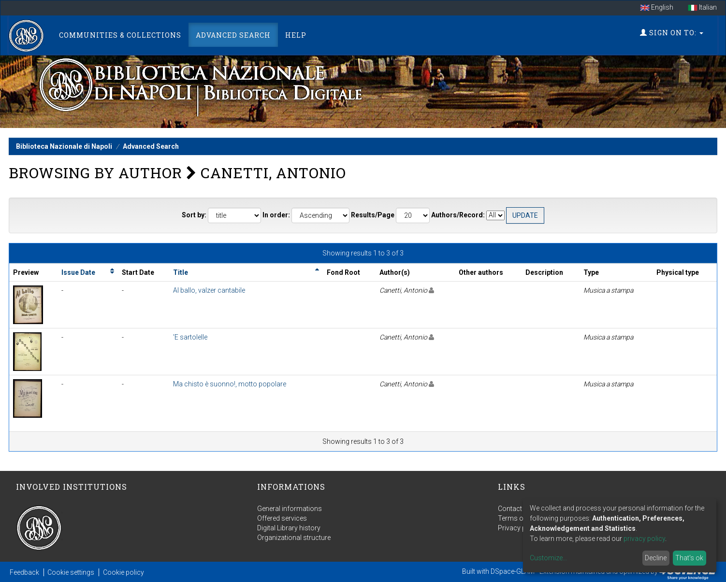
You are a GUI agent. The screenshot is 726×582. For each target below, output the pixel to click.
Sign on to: (671, 32)
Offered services (282, 518)
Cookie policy (123, 572)
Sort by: (194, 215)
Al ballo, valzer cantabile (209, 290)
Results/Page (372, 215)
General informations (289, 508)
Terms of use (518, 518)
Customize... (548, 558)
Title (180, 272)
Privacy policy (519, 528)
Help (295, 35)
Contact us (514, 508)
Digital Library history (288, 528)
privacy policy (644, 538)
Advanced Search (233, 35)
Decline (656, 558)
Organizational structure (294, 537)
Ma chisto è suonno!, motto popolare (229, 384)
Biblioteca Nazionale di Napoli (64, 146)
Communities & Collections (120, 35)
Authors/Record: (458, 215)
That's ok (689, 558)
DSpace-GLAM (513, 571)
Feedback (24, 572)
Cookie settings (70, 572)
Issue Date (78, 272)
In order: (276, 215)
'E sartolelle (190, 337)
